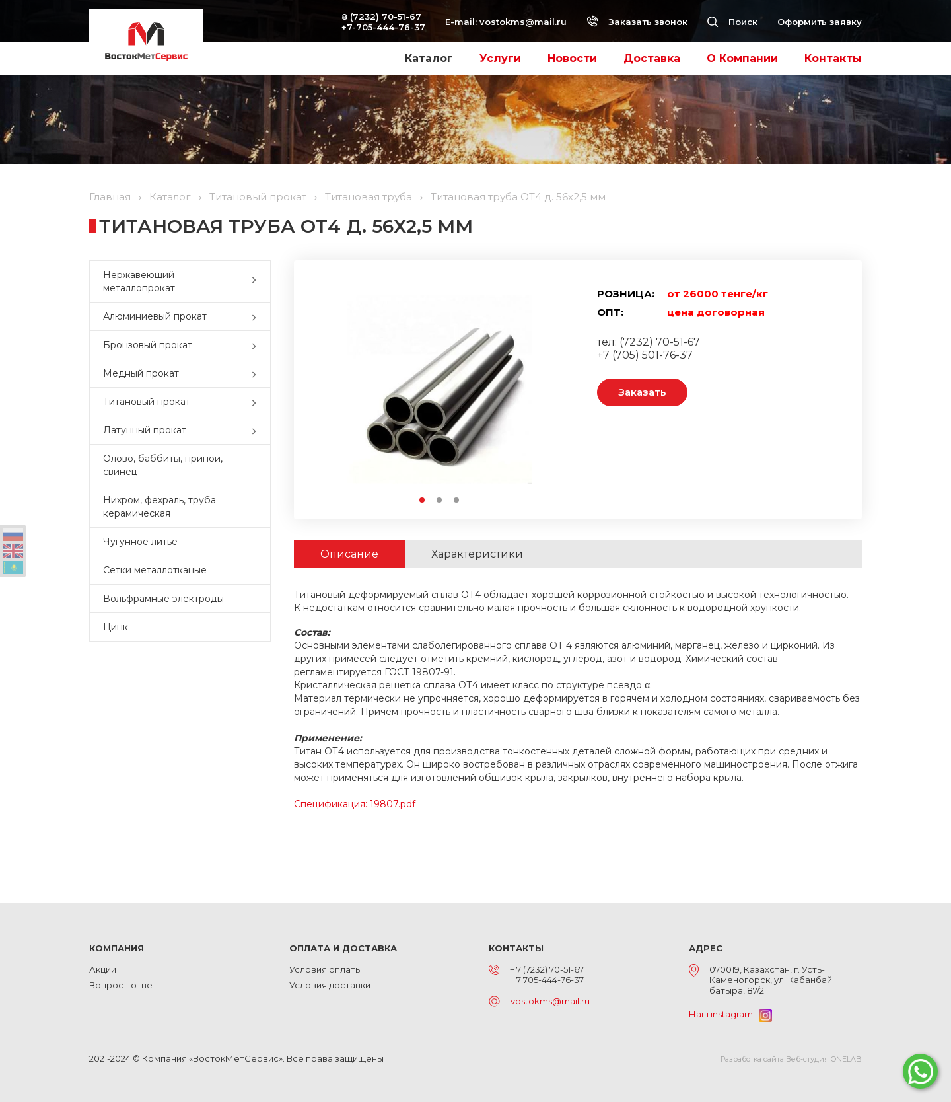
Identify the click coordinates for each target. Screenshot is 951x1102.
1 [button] (422, 500)
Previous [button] (332, 389)
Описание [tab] (349, 554)
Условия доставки (329, 985)
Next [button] (546, 389)
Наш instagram (730, 1014)
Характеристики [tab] (477, 554)
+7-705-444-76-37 (383, 27)
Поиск (732, 22)
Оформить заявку (819, 22)
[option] (439, 389)
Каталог (429, 58)
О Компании (742, 58)
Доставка (651, 58)
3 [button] (457, 500)
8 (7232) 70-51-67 (381, 16)
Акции (102, 969)
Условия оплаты (325, 969)
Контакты (833, 58)
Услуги (500, 58)
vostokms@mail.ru (523, 22)
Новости (572, 58)
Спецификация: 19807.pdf (354, 804)
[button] (257, 281)
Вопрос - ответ (123, 985)
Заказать (642, 392)
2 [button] (440, 500)
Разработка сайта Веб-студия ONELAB (791, 1059)
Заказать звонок (636, 22)
